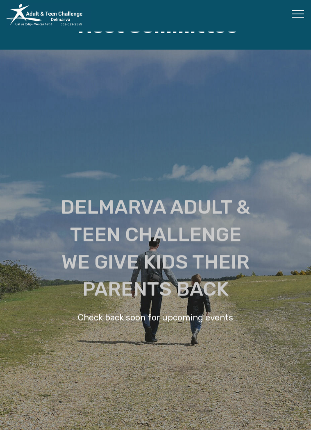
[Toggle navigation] (298, 13)
